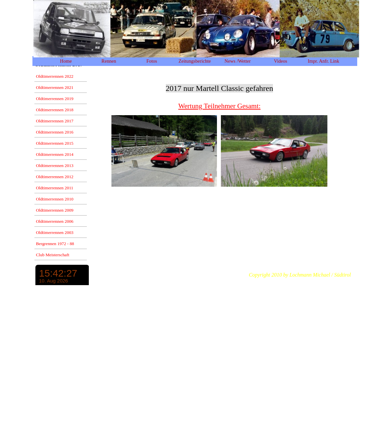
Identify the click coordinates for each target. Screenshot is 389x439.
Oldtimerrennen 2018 (54, 109)
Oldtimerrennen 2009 (54, 210)
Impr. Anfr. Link (323, 61)
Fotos (151, 61)
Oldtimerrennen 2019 (54, 98)
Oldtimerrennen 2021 (54, 87)
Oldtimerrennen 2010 (54, 199)
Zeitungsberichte (195, 61)
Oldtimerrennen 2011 (54, 187)
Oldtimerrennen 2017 (54, 120)
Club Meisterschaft (52, 254)
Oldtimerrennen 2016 (54, 132)
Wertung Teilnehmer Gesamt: (219, 106)
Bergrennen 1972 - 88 (55, 243)
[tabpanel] (219, 91)
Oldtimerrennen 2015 (54, 143)
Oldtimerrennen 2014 (54, 154)
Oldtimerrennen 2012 (54, 176)
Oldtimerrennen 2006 (54, 221)
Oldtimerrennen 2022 (54, 76)
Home (66, 61)
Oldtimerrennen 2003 (54, 232)
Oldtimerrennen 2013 (54, 165)
